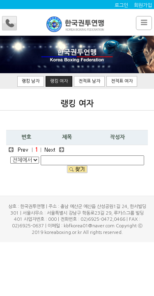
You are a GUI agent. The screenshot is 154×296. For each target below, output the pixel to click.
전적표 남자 (89, 81)
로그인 (121, 5)
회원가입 (143, 5)
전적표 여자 (122, 81)
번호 (26, 137)
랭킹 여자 (59, 81)
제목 (67, 137)
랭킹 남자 (30, 81)
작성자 (117, 137)
